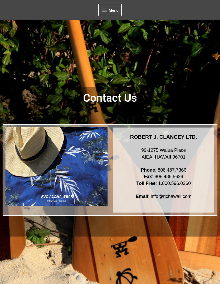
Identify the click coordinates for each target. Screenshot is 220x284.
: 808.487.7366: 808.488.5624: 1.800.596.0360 (163, 177)
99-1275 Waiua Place (163, 150)
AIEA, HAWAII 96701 (164, 157)
